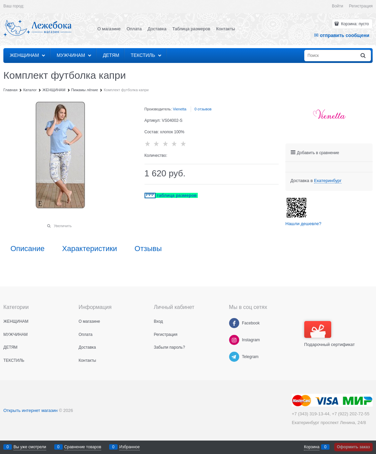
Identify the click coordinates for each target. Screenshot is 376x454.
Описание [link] (27, 248)
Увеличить (63, 226)
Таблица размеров (191, 28)
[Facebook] (234, 323)
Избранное (129, 447)
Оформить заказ (353, 447)
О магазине (109, 28)
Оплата (134, 28)
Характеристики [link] (89, 248)
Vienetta (179, 109)
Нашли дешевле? (303, 223)
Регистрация (361, 6)
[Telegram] (234, 357)
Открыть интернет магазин (30, 410)
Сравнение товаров (82, 447)
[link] (328, 180)
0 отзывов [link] (203, 109)
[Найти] (363, 55)
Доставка (157, 28)
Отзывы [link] (148, 248)
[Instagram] (234, 340)
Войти (337, 6)
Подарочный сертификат (329, 334)
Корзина (311, 447)
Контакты (225, 28)
